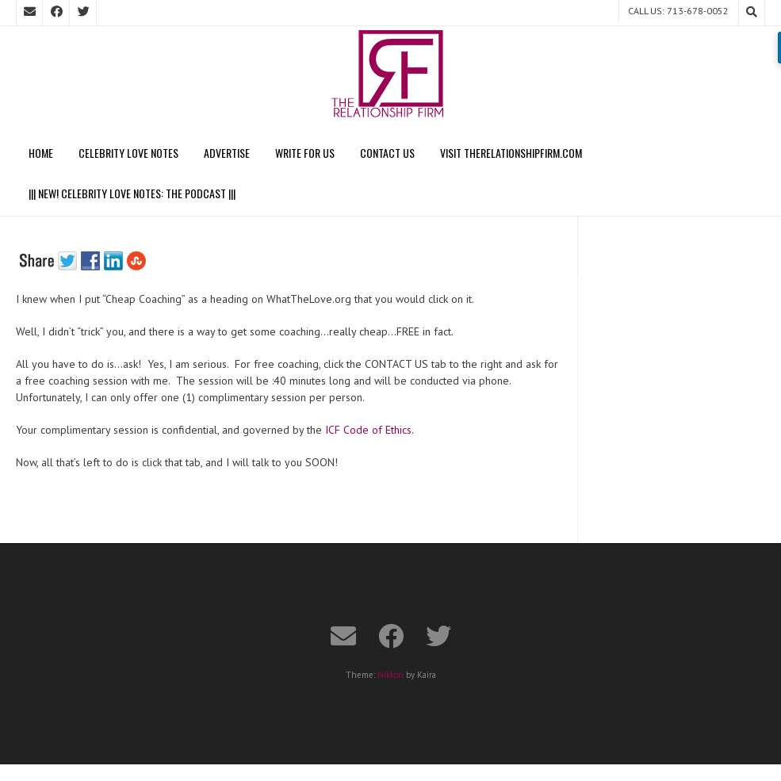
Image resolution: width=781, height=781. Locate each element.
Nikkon (390, 674)
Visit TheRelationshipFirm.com (511, 152)
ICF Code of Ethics (368, 430)
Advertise (227, 152)
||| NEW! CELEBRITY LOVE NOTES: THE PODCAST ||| (132, 193)
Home (41, 152)
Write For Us (305, 152)
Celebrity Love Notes (128, 152)
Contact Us (387, 152)
